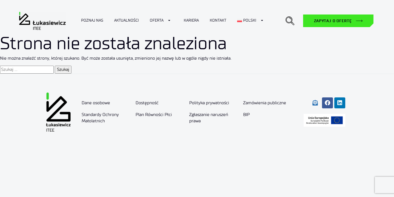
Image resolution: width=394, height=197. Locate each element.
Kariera (191, 20)
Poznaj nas (92, 20)
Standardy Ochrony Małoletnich (100, 117)
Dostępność (147, 102)
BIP (246, 114)
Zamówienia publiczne (264, 102)
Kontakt (218, 20)
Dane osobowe (96, 102)
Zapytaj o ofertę (333, 20)
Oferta (156, 20)
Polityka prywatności (209, 102)
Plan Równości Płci (154, 114)
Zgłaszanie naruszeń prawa (208, 117)
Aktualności (126, 20)
